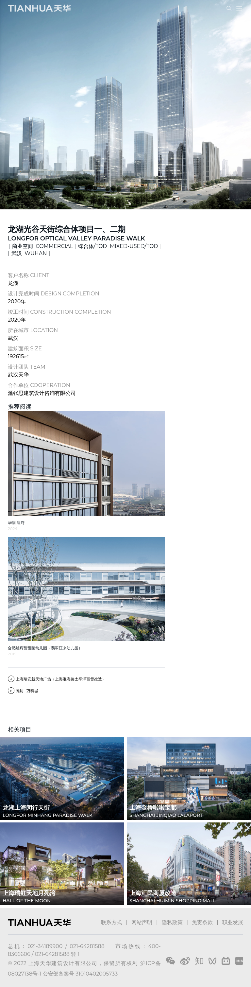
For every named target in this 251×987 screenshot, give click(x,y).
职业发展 (232, 922)
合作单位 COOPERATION (39, 385)
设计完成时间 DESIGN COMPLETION (53, 294)
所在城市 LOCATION (33, 330)
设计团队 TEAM (26, 367)
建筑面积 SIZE (25, 348)
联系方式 (111, 922)
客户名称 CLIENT (28, 275)
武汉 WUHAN (29, 253)
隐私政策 (172, 922)
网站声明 (141, 922)
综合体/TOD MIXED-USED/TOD (118, 246)
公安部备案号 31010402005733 (80, 974)
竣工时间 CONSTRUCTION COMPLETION (59, 312)
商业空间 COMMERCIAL (42, 246)
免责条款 (202, 922)
